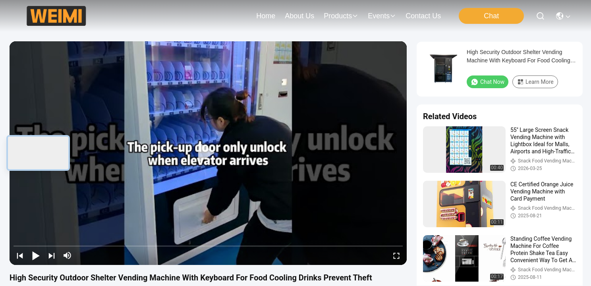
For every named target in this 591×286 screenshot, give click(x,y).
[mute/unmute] (67, 255)
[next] (52, 255)
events (382, 16)
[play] (208, 153)
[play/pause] (36, 255)
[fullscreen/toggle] (396, 255)
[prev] (20, 255)
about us (299, 16)
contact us (423, 16)
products (341, 16)
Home (265, 16)
